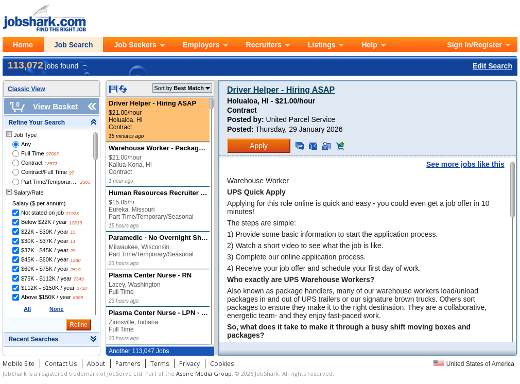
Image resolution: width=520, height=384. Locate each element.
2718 (82, 288)
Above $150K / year (46, 297)
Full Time (32, 153)
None (56, 309)
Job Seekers (135, 45)
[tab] (51, 122)
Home (23, 45)
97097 (52, 153)
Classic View (26, 89)
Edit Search (492, 66)
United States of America (474, 364)
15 (73, 232)
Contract (32, 163)
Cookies (222, 363)
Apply (259, 146)
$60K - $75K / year (44, 269)
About (96, 363)
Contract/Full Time (44, 172)
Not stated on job (42, 213)
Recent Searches (33, 339)
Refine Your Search (36, 122)
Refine (79, 324)
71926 (72, 213)
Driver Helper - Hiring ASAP (281, 89)
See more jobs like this (465, 164)
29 (73, 250)
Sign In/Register (474, 45)
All (27, 309)
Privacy (189, 363)
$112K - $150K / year (48, 288)
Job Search (73, 45)
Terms (159, 363)
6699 (78, 297)
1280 (76, 260)
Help (369, 45)
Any (26, 144)
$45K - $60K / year (44, 259)
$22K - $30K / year (44, 232)
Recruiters (264, 45)
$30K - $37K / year (44, 241)
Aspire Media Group (204, 373)
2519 (76, 269)
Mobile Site (18, 363)
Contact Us (61, 363)
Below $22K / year (44, 222)
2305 (85, 182)
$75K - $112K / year (46, 278)
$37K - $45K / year (44, 250)
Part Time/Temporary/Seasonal (49, 182)
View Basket (55, 106)
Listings (322, 45)
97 (71, 173)
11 (73, 241)
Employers (201, 45)
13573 (50, 163)
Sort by (179, 88)
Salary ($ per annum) (38, 203)
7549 (79, 279)
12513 (75, 222)
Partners (127, 363)
